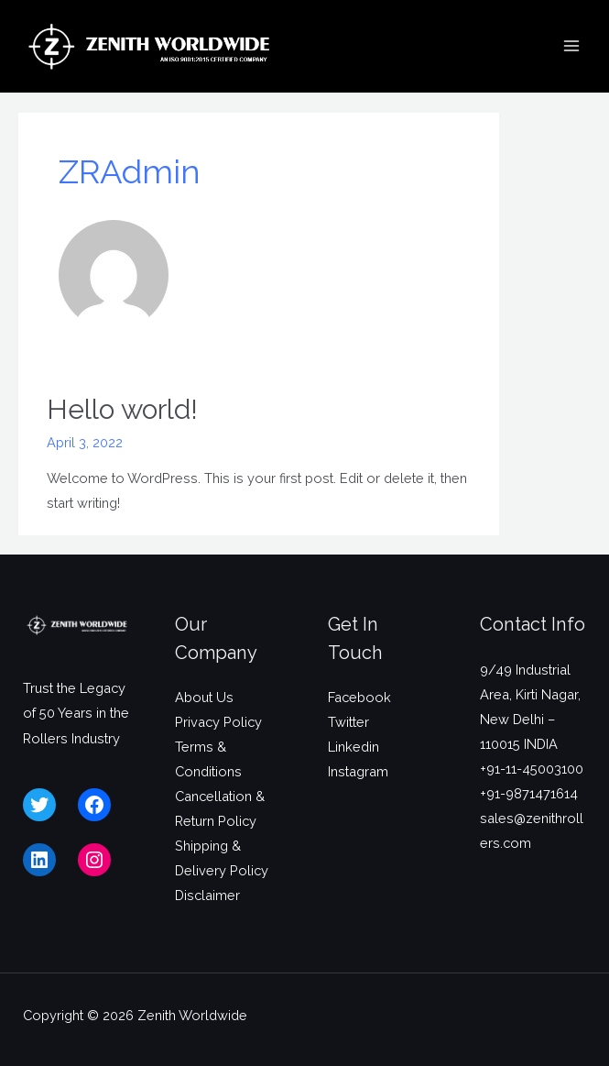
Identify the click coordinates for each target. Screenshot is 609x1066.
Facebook (359, 697)
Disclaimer (207, 895)
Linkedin (353, 746)
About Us (204, 697)
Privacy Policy (218, 722)
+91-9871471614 (529, 793)
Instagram (358, 771)
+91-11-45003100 (531, 768)
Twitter (348, 722)
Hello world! (122, 409)
